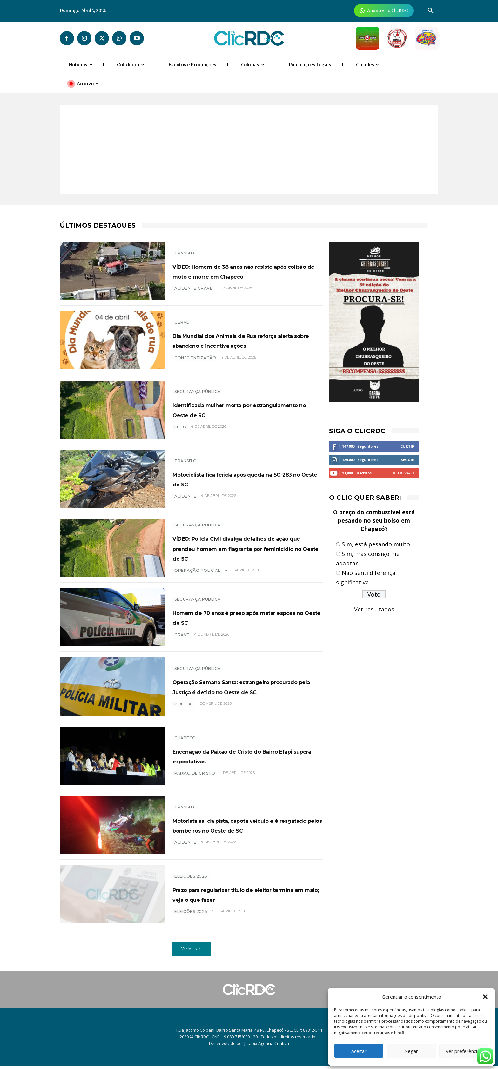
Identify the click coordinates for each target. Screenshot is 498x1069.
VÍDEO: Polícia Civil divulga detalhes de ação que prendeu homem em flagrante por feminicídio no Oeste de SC (247, 550)
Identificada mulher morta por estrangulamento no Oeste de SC (242, 409)
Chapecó (185, 741)
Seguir (407, 459)
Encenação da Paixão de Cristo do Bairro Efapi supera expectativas (242, 759)
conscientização (195, 362)
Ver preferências (464, 1051)
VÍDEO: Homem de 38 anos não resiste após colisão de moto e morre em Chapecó (237, 271)
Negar (411, 1051)
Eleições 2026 (190, 874)
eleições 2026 (190, 920)
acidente (185, 496)
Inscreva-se (402, 473)
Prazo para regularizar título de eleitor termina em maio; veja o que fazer (247, 897)
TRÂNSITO (185, 248)
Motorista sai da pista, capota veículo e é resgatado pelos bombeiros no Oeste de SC (233, 828)
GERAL (181, 317)
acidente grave (193, 293)
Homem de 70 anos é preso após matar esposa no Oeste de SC (240, 620)
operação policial (197, 577)
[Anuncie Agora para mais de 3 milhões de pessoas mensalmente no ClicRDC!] (384, 10)
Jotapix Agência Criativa (266, 1047)
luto (180, 427)
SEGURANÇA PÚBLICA (197, 391)
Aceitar (359, 1051)
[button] (485, 996)
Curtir (407, 446)
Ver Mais (191, 952)
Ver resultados (374, 609)
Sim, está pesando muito (376, 544)
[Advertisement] (249, 149)
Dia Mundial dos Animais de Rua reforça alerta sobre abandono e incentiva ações (239, 340)
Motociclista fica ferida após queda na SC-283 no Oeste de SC (245, 479)
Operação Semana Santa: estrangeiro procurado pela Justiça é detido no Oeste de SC (245, 689)
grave (182, 638)
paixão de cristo (194, 776)
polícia (183, 712)
